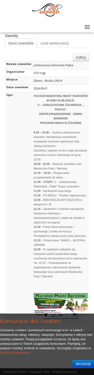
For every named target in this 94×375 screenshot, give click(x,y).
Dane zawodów (21, 43)
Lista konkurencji (55, 43)
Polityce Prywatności (15, 353)
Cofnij (81, 57)
